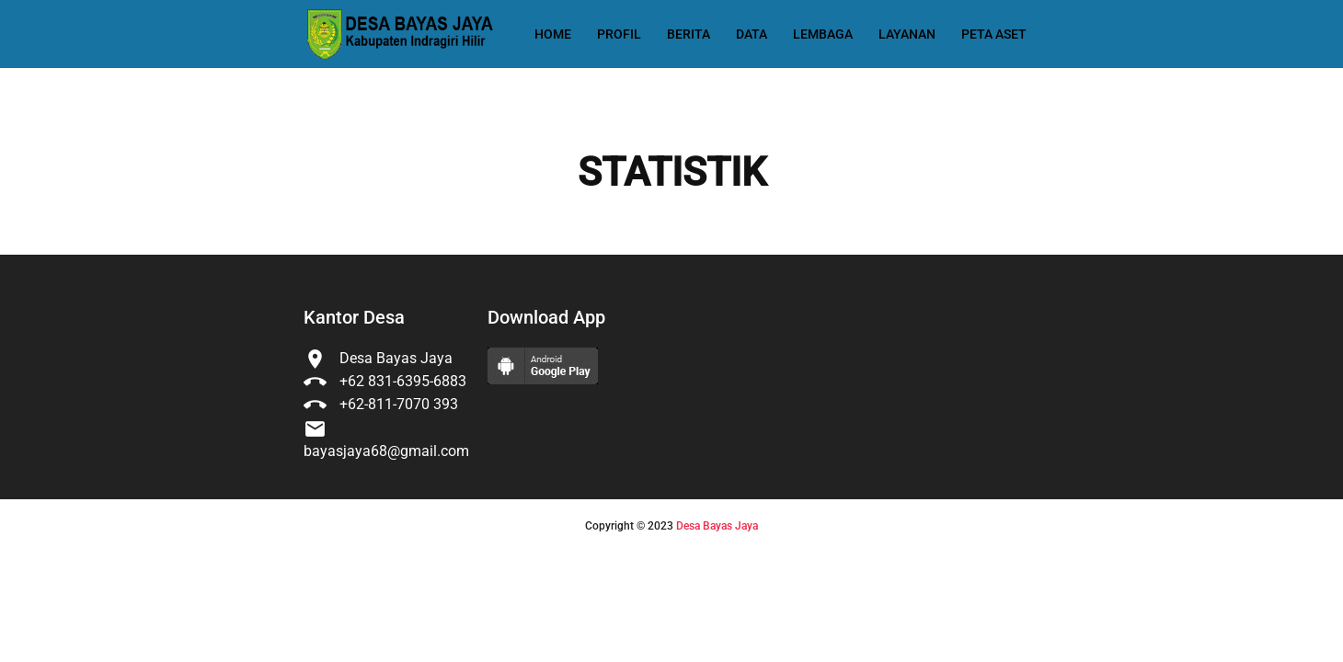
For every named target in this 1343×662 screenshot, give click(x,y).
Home (552, 34)
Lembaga (823, 34)
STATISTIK (672, 173)
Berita (688, 34)
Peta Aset (994, 34)
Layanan (907, 34)
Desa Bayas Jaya (717, 525)
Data (751, 34)
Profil (619, 34)
